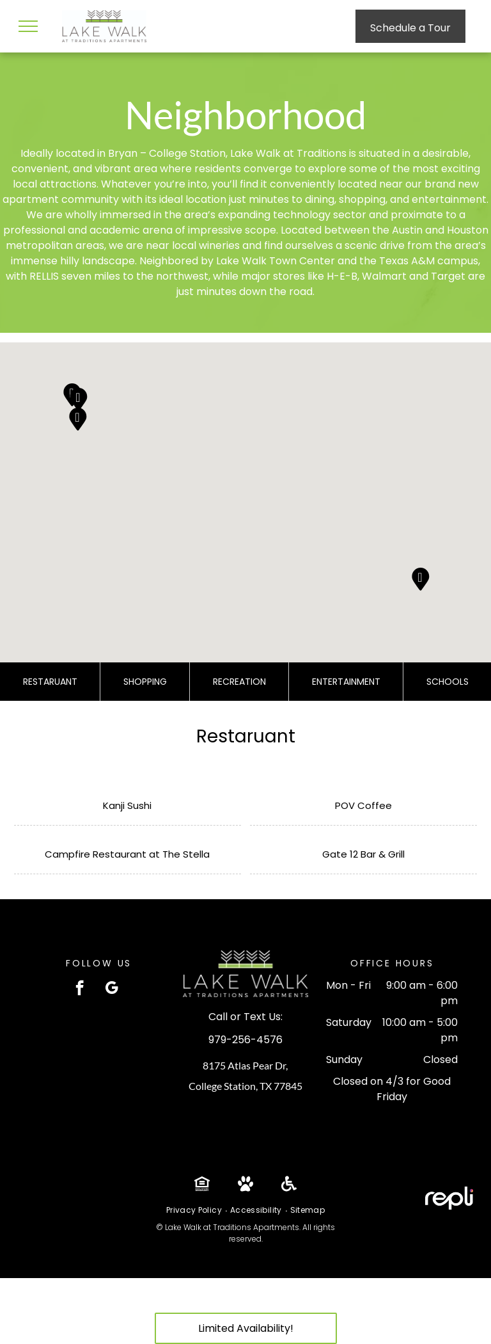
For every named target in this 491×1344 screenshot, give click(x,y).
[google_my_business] (111, 989)
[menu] (28, 26)
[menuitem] (195, 1210)
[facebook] (79, 989)
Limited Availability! (245, 1328)
